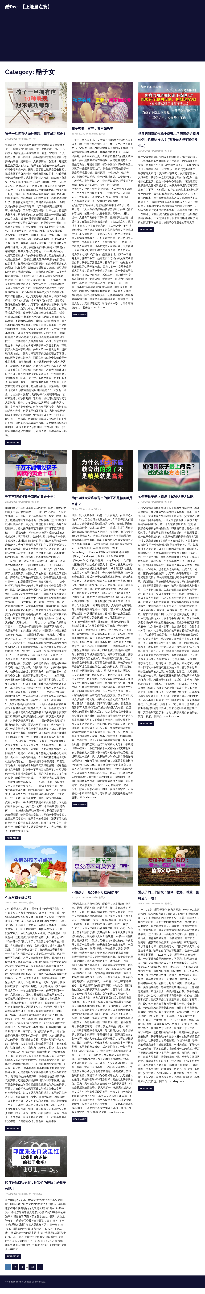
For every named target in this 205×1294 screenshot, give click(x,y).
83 (32, 1273)
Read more (13, 448)
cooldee (23, 145)
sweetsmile (91, 133)
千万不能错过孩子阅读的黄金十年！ (36, 502)
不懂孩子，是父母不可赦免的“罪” (100, 898)
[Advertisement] (102, 37)
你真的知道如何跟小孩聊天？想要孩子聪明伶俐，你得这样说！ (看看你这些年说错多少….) (169, 139)
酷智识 (40, 1200)
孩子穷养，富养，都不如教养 (97, 128)
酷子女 (32, 145)
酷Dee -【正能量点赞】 (28, 7)
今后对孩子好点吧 (20, 903)
